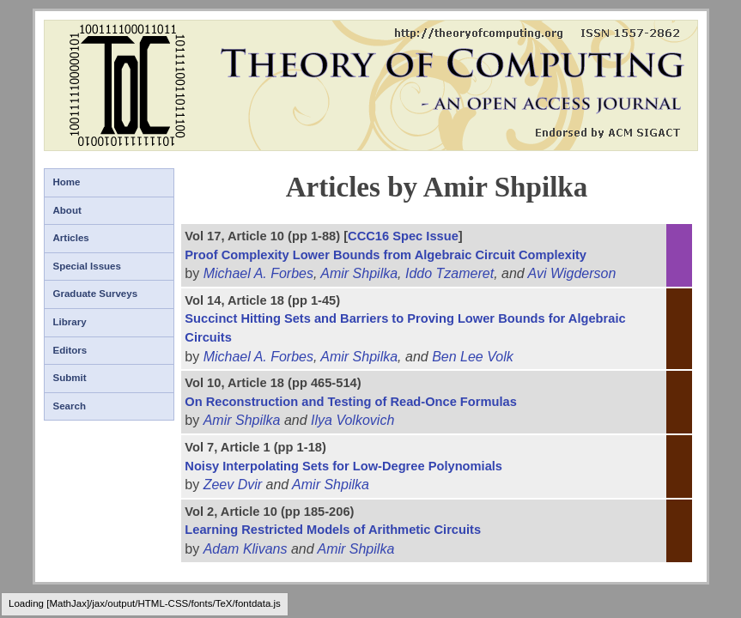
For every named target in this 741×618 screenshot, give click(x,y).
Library (70, 322)
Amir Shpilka (359, 273)
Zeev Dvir (232, 484)
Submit (70, 378)
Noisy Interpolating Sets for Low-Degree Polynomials (343, 466)
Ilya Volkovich (352, 420)
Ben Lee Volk (472, 356)
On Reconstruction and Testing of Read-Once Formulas (351, 402)
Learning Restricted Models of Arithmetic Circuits (333, 529)
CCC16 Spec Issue (403, 236)
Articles (71, 238)
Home (67, 182)
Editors (70, 350)
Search (69, 406)
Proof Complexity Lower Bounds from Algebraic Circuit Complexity (385, 255)
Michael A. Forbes (258, 273)
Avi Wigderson (572, 273)
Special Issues (87, 266)
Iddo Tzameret (449, 273)
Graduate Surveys (95, 293)
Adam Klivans (245, 549)
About (67, 210)
